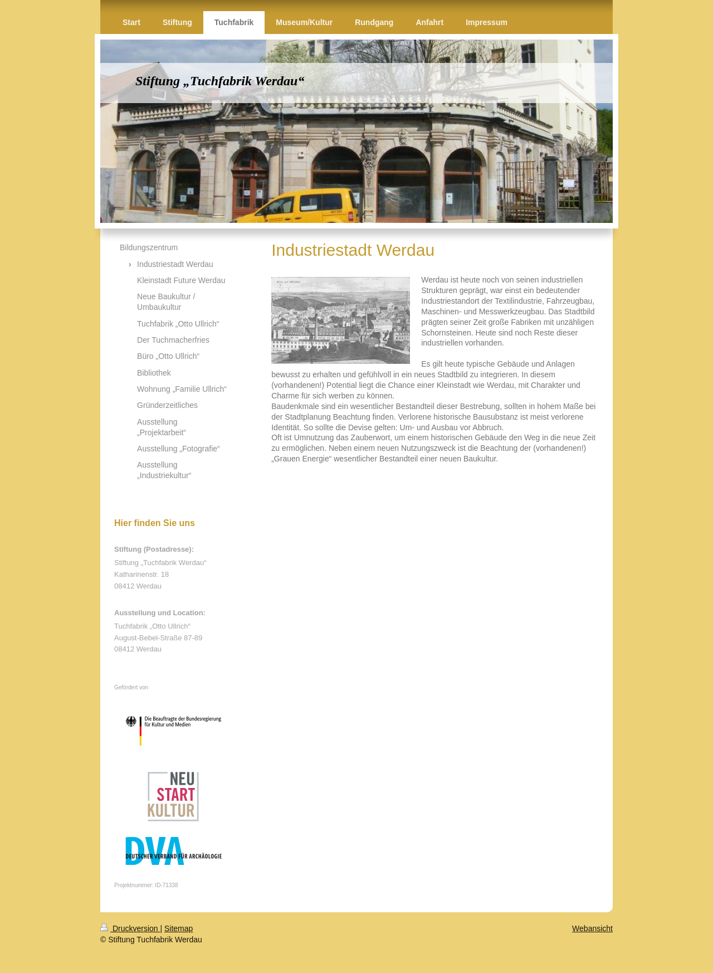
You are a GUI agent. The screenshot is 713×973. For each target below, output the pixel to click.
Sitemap (178, 928)
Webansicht (592, 928)
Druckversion (130, 928)
